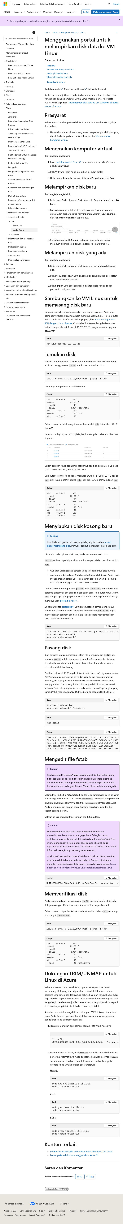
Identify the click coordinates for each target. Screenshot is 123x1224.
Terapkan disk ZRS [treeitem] (16, 150)
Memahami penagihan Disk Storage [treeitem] (20, 123)
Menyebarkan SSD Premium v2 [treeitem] (22, 146)
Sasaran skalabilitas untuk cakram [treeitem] (19, 181)
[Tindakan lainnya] (116, 32)
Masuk (116, 3)
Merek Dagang (36, 1215)
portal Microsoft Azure (67, 161)
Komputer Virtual (68, 32)
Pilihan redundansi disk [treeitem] (18, 129)
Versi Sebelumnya (28, 1210)
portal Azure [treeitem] (18, 229)
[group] (82, 635)
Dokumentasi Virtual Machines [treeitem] (20, 44)
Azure (55, 32)
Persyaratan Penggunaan (15, 1215)
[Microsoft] (5, 4)
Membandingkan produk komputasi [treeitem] (17, 54)
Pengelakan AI (10, 1210)
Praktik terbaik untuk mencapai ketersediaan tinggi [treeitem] (22, 156)
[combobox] (21, 38)
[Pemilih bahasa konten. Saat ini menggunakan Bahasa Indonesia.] (14, 1203)
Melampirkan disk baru (57, 73)
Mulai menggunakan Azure (105, 11)
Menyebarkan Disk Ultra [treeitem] (19, 141)
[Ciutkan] (34, 32)
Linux (82, 32)
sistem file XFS (67, 600)
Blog (41, 1210)
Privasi (72, 1210)
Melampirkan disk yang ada (59, 77)
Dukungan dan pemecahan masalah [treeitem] (18, 317)
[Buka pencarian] (109, 4)
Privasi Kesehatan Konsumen (93, 1210)
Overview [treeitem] (10, 48)
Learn (47, 32)
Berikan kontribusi (57, 1210)
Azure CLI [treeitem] (17, 225)
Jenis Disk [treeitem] (12, 116)
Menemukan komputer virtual (60, 69)
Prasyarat (51, 65)
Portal (86, 11)
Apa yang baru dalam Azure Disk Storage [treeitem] (20, 135)
